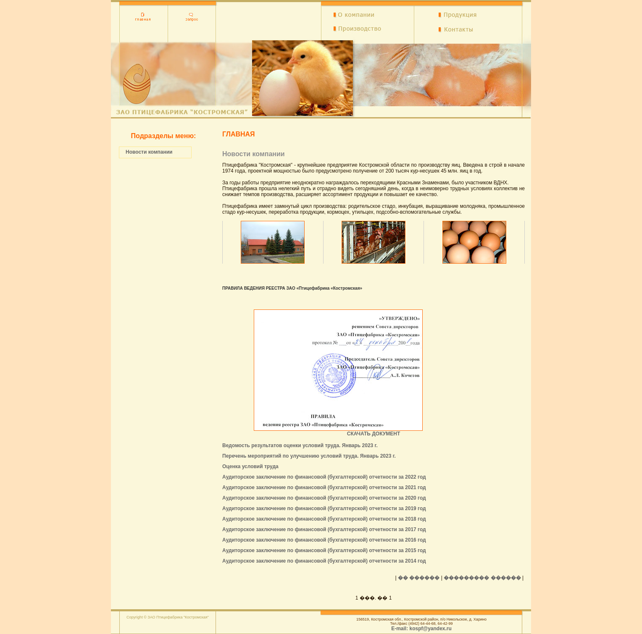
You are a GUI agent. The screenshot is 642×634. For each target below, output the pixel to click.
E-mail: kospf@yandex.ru (421, 628)
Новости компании (149, 152)
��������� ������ (482, 578)
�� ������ (418, 578)
